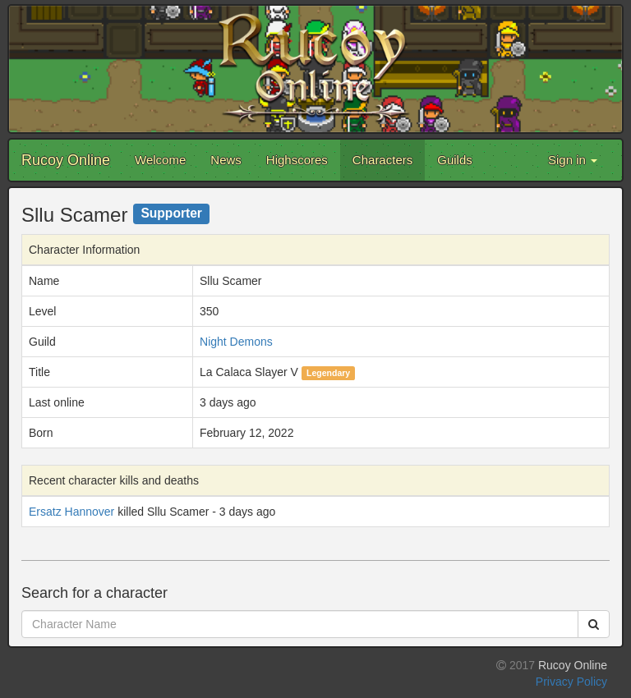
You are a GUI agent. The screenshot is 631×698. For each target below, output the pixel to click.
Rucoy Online (65, 160)
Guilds (454, 160)
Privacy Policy (571, 681)
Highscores (297, 160)
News (226, 160)
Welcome (160, 160)
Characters (382, 160)
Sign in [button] (572, 160)
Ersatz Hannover (71, 511)
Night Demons (236, 341)
